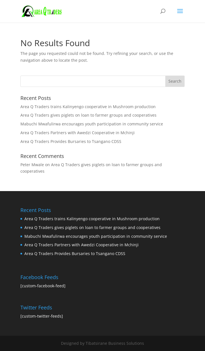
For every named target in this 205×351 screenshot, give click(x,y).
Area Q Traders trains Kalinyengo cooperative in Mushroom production (88, 106)
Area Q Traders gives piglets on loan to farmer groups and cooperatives (88, 115)
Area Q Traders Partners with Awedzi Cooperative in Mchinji (77, 132)
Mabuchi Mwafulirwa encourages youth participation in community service (91, 124)
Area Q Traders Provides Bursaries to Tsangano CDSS (70, 141)
